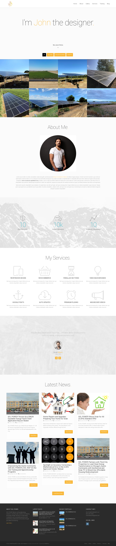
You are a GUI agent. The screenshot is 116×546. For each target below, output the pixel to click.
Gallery (88, 4)
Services (94, 4)
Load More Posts (58, 493)
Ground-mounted (59, 54)
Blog (108, 4)
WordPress (46, 543)
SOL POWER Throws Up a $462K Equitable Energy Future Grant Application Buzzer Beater (21, 419)
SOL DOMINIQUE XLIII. (71, 525)
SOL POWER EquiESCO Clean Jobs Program (17, 543)
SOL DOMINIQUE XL (70, 518)
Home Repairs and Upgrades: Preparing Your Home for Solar (55, 418)
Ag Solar (50, 54)
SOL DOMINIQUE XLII (71, 512)
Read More (33, 435)
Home (75, 4)
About (81, 4)
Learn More (9, 523)
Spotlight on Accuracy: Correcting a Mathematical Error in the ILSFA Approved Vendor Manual (57, 467)
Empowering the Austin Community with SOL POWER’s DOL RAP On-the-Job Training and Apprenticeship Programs (22, 469)
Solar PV (69, 54)
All (44, 54)
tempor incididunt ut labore (60, 177)
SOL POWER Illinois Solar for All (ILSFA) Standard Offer (91, 418)
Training (102, 4)
